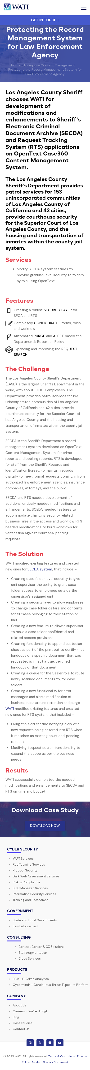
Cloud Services (29, 959)
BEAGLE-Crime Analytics (31, 979)
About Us (19, 1005)
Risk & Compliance (26, 882)
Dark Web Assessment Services (36, 876)
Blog (16, 1017)
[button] (83, 8)
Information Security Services (34, 894)
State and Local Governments (35, 920)
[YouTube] (59, 1042)
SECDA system (39, 569)
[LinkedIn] (30, 1042)
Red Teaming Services (29, 865)
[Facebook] (50, 1042)
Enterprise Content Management (49, 65)
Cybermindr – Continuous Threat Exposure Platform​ (50, 985)
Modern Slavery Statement (50, 1062)
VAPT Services (23, 859)
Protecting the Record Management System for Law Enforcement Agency (45, 72)
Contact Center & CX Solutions (41, 947)
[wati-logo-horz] (17, 7)
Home (15, 65)
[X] (40, 1042)
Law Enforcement (25, 926)
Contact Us (21, 1029)
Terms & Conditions (61, 1056)
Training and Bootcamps (30, 900)
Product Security (25, 870)
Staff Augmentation (32, 953)
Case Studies (22, 1023)
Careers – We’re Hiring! (30, 1011)
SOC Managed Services (30, 888)
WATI (9, 708)
